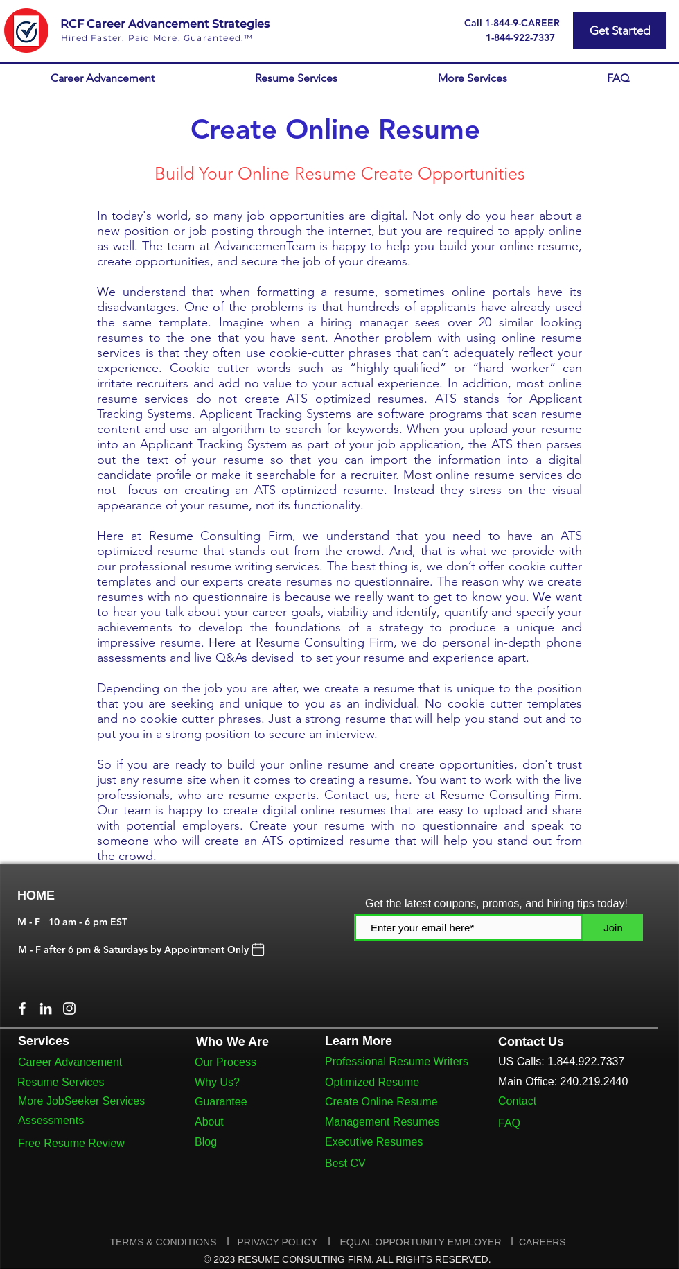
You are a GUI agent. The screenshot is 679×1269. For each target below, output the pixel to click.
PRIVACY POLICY (278, 1242)
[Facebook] (22, 1008)
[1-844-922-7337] (520, 37)
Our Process (225, 1062)
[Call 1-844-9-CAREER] (511, 23)
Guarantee (221, 1102)
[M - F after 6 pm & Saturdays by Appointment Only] (143, 949)
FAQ (509, 1123)
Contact (517, 1101)
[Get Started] (619, 30)
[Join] (613, 927)
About (209, 1122)
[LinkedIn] (45, 1008)
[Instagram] (69, 1008)
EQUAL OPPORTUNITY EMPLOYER (420, 1242)
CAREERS (542, 1242)
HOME (36, 895)
